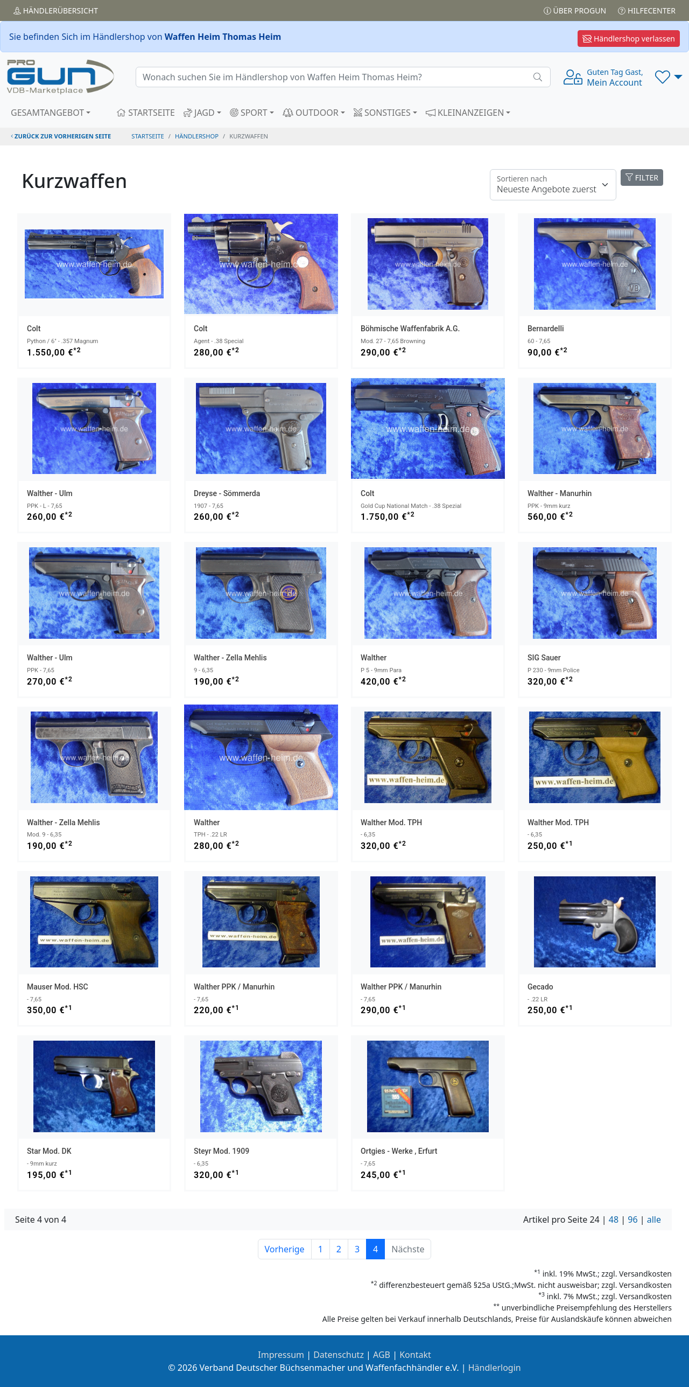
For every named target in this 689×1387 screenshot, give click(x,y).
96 (632, 1219)
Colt (33, 328)
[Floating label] (553, 184)
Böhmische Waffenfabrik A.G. (410, 328)
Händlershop (197, 136)
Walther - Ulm (50, 493)
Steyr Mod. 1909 (221, 1151)
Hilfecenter (647, 10)
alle (654, 1219)
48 (613, 1219)
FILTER (641, 177)
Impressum (281, 1355)
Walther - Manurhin (560, 493)
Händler (55, 10)
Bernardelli (546, 328)
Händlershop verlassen (628, 38)
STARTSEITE (145, 113)
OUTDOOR (311, 113)
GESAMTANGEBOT (47, 113)
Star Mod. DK (49, 1151)
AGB (381, 1355)
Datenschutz (338, 1355)
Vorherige (285, 1249)
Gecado (540, 986)
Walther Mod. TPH (391, 822)
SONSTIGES (382, 113)
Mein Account (615, 77)
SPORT (249, 113)
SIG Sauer (544, 657)
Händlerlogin (494, 1368)
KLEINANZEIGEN (465, 113)
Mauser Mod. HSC (57, 986)
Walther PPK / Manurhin (234, 986)
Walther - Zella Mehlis (230, 657)
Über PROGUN (575, 10)
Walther (373, 657)
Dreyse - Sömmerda (227, 493)
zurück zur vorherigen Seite (61, 136)
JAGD (199, 113)
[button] (669, 77)
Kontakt (415, 1355)
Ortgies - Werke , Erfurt (399, 1151)
